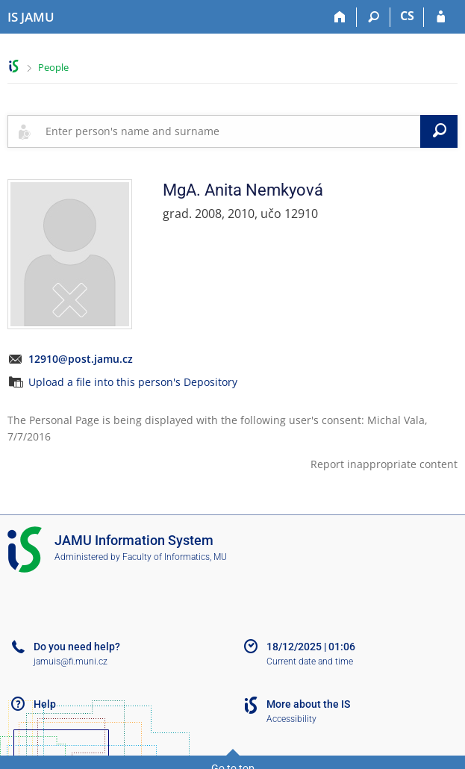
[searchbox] (230, 131)
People (53, 67)
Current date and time (309, 661)
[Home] (340, 17)
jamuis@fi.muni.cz (70, 661)
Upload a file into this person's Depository (132, 382)
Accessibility (291, 719)
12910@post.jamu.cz (80, 359)
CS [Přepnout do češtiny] (407, 15)
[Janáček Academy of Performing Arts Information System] (30, 17)
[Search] (373, 17)
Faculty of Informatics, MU (174, 557)
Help (45, 704)
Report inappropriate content (384, 464)
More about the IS (308, 704)
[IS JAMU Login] (441, 17)
